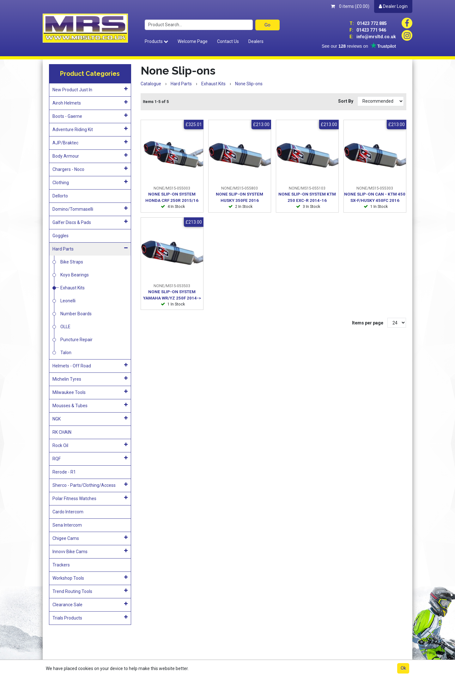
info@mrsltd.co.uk (372, 36)
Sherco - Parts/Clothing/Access (90, 485)
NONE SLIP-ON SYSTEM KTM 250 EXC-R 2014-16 (307, 197)
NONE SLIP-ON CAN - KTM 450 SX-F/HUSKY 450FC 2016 (374, 197)
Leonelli (68, 300)
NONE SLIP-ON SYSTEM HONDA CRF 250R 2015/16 (171, 197)
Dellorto (60, 195)
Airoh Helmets (90, 103)
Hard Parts (90, 248)
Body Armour (90, 156)
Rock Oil (90, 445)
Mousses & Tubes (90, 405)
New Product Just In (90, 89)
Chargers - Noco (90, 169)
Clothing (90, 182)
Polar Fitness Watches (90, 498)
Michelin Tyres (90, 379)
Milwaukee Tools (90, 392)
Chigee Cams (90, 538)
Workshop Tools (90, 578)
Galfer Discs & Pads (90, 222)
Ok (403, 668)
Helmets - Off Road (90, 365)
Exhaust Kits (72, 287)
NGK (90, 418)
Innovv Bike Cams (90, 551)
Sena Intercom (67, 525)
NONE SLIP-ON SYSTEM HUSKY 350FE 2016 (239, 197)
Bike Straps (71, 261)
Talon (65, 352)
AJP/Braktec (90, 142)
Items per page (367, 322)
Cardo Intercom (67, 511)
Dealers (256, 41)
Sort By (346, 101)
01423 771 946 (367, 30)
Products (156, 41)
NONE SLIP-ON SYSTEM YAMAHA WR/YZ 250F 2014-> (172, 294)
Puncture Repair (76, 339)
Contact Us (228, 41)
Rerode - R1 (64, 472)
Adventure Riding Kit (90, 129)
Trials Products (90, 617)
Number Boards (76, 313)
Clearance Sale (90, 604)
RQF (90, 458)
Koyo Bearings (74, 274)
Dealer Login (393, 6)
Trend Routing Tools (90, 591)
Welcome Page (193, 41)
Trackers (61, 564)
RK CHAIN (61, 432)
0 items (350, 6)
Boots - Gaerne (90, 116)
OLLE (65, 326)
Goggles (60, 235)
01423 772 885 (368, 23)
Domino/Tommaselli (90, 209)
